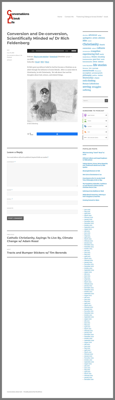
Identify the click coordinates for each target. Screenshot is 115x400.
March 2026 (88, 215)
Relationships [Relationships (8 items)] (88, 78)
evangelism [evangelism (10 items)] (95, 51)
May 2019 (87, 370)
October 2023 (88, 268)
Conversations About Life (14, 392)
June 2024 (87, 252)
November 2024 (89, 247)
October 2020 (88, 338)
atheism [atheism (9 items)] (101, 38)
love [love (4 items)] (90, 68)
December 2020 (89, 334)
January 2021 (88, 332)
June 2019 (87, 368)
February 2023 (88, 284)
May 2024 (87, 254)
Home (60, 17)
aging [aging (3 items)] (99, 35)
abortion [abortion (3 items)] (85, 35)
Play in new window (41, 57)
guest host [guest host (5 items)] (96, 59)
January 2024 (88, 262)
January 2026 (88, 219)
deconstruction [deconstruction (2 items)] (86, 51)
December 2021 (88, 311)
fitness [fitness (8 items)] (94, 57)
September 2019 (89, 362)
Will (8, 50)
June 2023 (87, 276)
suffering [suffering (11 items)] (87, 90)
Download (53, 57)
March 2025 (87, 239)
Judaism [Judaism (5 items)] (101, 62)
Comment (11, 162)
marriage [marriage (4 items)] (95, 68)
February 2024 (88, 260)
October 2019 (88, 360)
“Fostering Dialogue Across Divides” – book (92, 17)
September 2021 (89, 317)
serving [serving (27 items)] (87, 86)
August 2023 (88, 272)
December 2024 (89, 245)
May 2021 (87, 325)
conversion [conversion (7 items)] (87, 48)
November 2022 (89, 289)
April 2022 (87, 303)
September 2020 (89, 340)
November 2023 (89, 266)
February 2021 (88, 330)
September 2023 (89, 270)
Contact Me (69, 17)
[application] (52, 51)
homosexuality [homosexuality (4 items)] (87, 62)
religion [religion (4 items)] (96, 78)
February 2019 (88, 375)
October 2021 (88, 315)
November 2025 (89, 223)
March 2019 (87, 373)
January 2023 (88, 286)
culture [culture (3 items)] (94, 48)
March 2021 (87, 329)
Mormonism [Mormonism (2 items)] (98, 70)
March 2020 (87, 352)
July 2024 (87, 250)
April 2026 (87, 213)
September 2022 (89, 293)
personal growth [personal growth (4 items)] (97, 73)
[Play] (30, 51)
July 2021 (87, 321)
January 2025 (88, 243)
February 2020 (88, 354)
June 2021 (87, 323)
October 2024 (88, 249)
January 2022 (88, 309)
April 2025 (87, 237)
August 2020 (88, 342)
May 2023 (87, 278)
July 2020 (87, 344)
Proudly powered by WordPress (33, 392)
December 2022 (89, 288)
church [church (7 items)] (102, 45)
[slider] (50, 50)
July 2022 (87, 297)
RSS (42, 62)
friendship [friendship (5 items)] (101, 57)
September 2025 (89, 227)
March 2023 (87, 282)
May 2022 (87, 301)
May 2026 (87, 211)
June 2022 (87, 299)
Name (9, 190)
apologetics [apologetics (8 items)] (87, 38)
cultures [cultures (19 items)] (101, 48)
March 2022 (87, 305)
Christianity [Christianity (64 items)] (91, 44)
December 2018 (88, 379)
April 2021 (87, 327)
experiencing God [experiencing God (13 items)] (91, 54)
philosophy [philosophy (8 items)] (87, 75)
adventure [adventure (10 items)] (92, 35)
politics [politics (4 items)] (94, 75)
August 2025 (88, 229)
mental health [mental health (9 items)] (88, 71)
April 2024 (87, 256)
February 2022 (88, 307)
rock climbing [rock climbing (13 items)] (89, 80)
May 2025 (87, 235)
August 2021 (88, 319)
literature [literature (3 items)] (85, 68)
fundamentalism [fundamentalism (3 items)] (87, 59)
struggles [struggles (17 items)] (96, 87)
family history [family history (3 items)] (87, 57)
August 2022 (88, 295)
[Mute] (70, 51)
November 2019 (89, 358)
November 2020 (89, 336)
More (47, 62)
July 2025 (87, 231)
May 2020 (87, 348)
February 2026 (88, 217)
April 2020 (87, 350)
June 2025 (87, 233)
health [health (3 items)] (102, 59)
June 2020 (87, 346)
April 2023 (87, 280)
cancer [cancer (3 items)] (89, 41)
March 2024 (87, 258)
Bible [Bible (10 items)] (85, 41)
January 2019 (88, 377)
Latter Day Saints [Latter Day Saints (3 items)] (87, 65)
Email (37, 62)
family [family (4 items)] (102, 54)
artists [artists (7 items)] (95, 38)
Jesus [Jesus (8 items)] (95, 62)
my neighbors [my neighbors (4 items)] (87, 73)
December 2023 (89, 264)
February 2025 (88, 241)
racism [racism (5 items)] (100, 75)
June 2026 (87, 209)
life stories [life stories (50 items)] (100, 65)
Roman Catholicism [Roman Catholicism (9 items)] (91, 84)
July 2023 (87, 274)
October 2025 (88, 225)
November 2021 (89, 313)
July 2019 (87, 366)
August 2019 (88, 364)
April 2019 (87, 371)
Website (10, 208)
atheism (9, 60)
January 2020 (88, 356)
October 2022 (88, 291)
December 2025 (89, 221)
